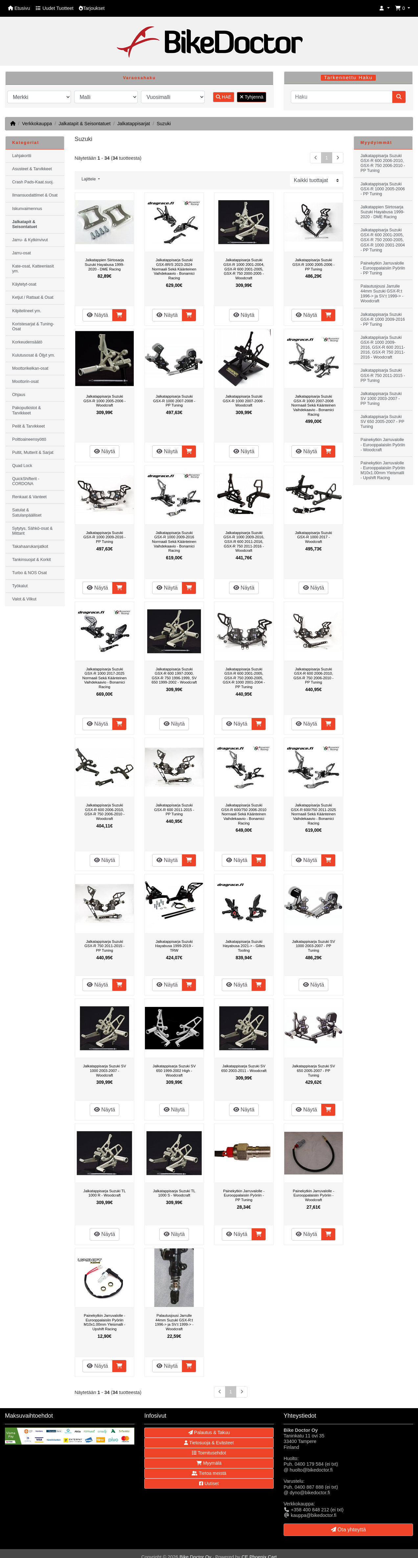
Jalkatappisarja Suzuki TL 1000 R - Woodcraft (104, 1193)
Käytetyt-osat (24, 284)
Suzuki (164, 123)
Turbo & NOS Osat (29, 572)
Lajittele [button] (89, 179)
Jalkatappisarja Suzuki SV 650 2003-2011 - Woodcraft (244, 1068)
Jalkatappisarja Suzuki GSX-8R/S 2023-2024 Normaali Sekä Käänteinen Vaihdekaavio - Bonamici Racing (174, 269)
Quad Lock (22, 465)
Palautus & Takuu (209, 1432)
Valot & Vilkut (24, 599)
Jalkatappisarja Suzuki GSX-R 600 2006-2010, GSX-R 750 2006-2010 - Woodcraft (104, 812)
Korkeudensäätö (27, 342)
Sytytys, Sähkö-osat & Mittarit (32, 531)
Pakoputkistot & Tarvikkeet (26, 410)
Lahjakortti (21, 155)
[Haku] (341, 97)
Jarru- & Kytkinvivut (30, 240)
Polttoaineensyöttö (29, 439)
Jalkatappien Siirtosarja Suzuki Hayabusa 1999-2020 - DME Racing (104, 264)
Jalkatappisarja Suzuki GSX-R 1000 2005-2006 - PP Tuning (313, 264)
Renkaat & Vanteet (29, 497)
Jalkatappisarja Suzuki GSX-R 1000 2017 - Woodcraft (313, 537)
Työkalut (20, 586)
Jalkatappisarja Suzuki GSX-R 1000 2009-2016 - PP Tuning (104, 537)
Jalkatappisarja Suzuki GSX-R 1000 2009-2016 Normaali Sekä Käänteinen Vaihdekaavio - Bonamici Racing (174, 541)
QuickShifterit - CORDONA (25, 481)
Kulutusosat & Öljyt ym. (33, 355)
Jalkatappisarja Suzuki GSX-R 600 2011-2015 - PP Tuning (174, 809)
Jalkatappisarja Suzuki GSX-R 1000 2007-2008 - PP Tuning (174, 400)
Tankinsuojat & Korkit (31, 559)
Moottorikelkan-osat (30, 368)
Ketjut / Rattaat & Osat (32, 297)
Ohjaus (18, 394)
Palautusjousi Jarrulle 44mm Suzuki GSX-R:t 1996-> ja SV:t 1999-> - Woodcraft (174, 1322)
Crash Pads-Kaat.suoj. (33, 182)
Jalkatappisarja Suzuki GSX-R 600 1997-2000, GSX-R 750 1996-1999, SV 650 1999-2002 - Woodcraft (174, 676)
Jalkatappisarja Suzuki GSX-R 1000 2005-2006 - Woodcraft (104, 400)
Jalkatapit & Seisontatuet (84, 123)
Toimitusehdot (209, 1452)
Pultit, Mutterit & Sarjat (32, 452)
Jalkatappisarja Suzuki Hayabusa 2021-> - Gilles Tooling (244, 946)
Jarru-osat (21, 253)
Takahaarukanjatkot (30, 546)
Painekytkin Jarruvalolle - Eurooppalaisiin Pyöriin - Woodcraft (313, 1195)
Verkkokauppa (37, 123)
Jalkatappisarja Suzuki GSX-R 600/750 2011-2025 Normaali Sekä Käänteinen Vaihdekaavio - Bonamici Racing (313, 814)
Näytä (97, 315)
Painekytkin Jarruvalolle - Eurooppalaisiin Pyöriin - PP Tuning (244, 1195)
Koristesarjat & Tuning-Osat (33, 326)
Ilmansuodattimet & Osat (35, 195)
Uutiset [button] (209, 1483)
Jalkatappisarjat (133, 123)
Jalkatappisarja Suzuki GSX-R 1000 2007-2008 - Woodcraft (244, 400)
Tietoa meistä (209, 1473)
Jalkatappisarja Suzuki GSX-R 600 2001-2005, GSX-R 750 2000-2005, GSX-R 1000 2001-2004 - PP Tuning (244, 678)
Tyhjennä (251, 97)
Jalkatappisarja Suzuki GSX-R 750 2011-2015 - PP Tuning (104, 946)
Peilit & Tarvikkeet (28, 426)
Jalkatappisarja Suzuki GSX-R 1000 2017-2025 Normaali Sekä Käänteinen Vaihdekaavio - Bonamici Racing (104, 678)
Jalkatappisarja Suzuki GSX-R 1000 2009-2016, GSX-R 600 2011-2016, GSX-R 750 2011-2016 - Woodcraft (244, 541)
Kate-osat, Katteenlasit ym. (33, 268)
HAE (223, 97)
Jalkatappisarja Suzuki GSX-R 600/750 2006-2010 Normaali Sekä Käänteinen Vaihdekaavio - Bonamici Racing (243, 814)
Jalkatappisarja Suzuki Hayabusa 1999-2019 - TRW (174, 946)
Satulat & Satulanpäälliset (26, 512)
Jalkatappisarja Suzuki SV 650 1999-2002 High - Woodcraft (174, 1070)
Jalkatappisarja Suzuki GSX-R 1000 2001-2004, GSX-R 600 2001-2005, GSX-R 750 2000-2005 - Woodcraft (244, 269)
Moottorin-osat (25, 381)
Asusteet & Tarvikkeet (32, 169)
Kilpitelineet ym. (26, 311)
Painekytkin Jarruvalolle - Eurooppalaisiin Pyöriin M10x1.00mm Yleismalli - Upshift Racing (104, 1322)
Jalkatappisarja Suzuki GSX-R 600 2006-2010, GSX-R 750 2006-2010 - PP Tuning (313, 676)
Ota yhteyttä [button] (348, 1529)
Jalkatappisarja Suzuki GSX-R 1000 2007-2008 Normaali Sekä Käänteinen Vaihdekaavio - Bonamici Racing (313, 405)
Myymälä (209, 1463)
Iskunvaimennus (27, 208)
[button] (384, 8)
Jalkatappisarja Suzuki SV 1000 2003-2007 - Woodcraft (104, 1070)
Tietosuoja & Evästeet (209, 1442)
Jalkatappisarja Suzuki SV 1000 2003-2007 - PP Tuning (313, 946)
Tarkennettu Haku (348, 77)
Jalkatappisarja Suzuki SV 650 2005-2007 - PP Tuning (313, 1070)
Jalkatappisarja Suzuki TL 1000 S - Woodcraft (174, 1193)
